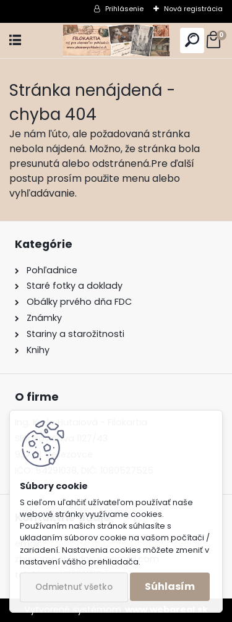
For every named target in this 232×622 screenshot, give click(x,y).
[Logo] (115, 40)
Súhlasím (170, 586)
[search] (192, 40)
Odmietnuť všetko (74, 587)
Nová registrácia (193, 9)
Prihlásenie (124, 9)
